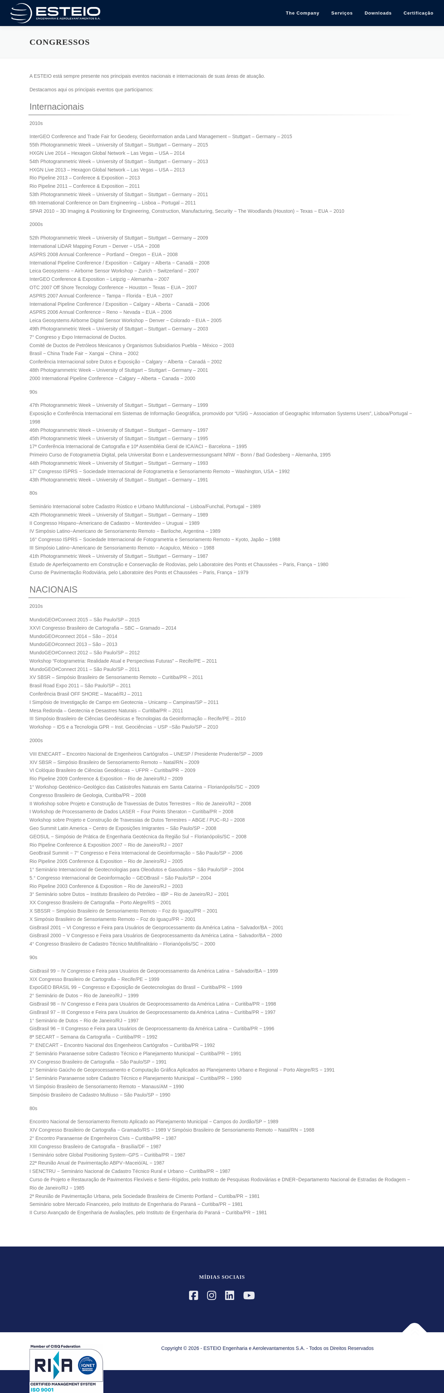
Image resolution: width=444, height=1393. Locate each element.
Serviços (342, 13)
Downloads (378, 13)
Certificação (419, 13)
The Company (302, 13)
